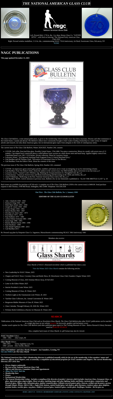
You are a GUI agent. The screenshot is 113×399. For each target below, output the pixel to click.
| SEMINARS (58, 392)
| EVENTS (65, 392)
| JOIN (93, 392)
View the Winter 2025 (45, 268)
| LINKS (71, 392)
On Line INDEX (7, 352)
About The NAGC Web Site (15, 371)
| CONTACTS (78, 392)
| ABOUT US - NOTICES (34, 392)
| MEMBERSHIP (48, 392)
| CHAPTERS (86, 392)
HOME (56, 43)
